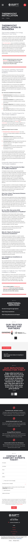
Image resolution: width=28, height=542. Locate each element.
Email (3, 473)
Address (3, 476)
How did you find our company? (7, 483)
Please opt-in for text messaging (9, 480)
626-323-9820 (14, 520)
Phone (3, 469)
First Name (4, 462)
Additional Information (6, 493)
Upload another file (7, 490)
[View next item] (15, 338)
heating (16, 121)
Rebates (14, 527)
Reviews (14, 533)
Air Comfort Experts (6, 43)
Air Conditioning (14, 531)
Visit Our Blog (6, 347)
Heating (14, 529)
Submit (14, 507)
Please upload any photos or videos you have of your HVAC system (13, 487)
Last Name (4, 466)
